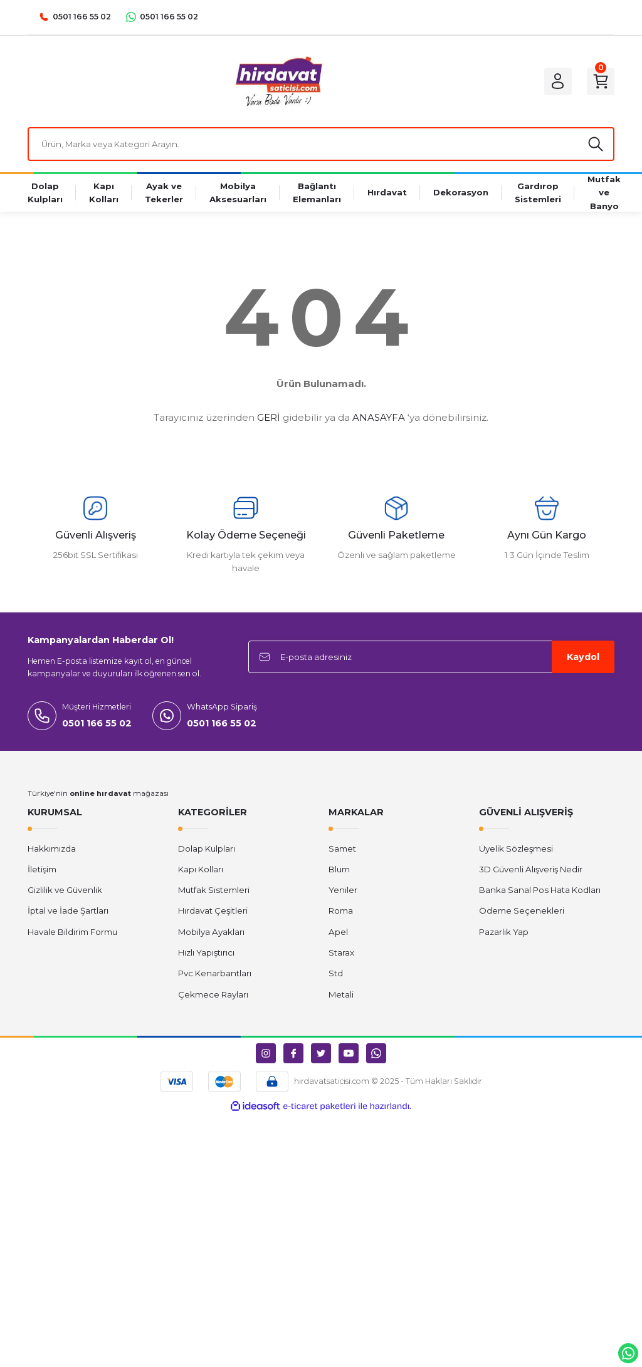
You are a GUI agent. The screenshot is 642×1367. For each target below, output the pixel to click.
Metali (341, 994)
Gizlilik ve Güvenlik (65, 890)
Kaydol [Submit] (583, 657)
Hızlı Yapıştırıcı (206, 952)
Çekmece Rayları (213, 994)
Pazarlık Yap (504, 932)
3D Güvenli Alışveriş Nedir (530, 869)
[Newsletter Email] (431, 657)
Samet (342, 848)
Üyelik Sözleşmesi (516, 848)
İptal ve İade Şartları (68, 910)
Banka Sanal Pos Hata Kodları (540, 890)
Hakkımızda (52, 848)
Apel (338, 932)
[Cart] (600, 81)
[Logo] (278, 81)
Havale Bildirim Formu (72, 932)
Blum (339, 869)
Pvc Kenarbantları (214, 973)
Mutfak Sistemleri (214, 890)
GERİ (268, 417)
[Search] (321, 144)
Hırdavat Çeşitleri (213, 910)
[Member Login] (558, 81)
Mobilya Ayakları (211, 932)
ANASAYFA (378, 417)
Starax (341, 952)
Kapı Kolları (200, 869)
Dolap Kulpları (206, 848)
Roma (341, 910)
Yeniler (343, 890)
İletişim (42, 869)
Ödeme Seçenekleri (521, 910)
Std (336, 973)
